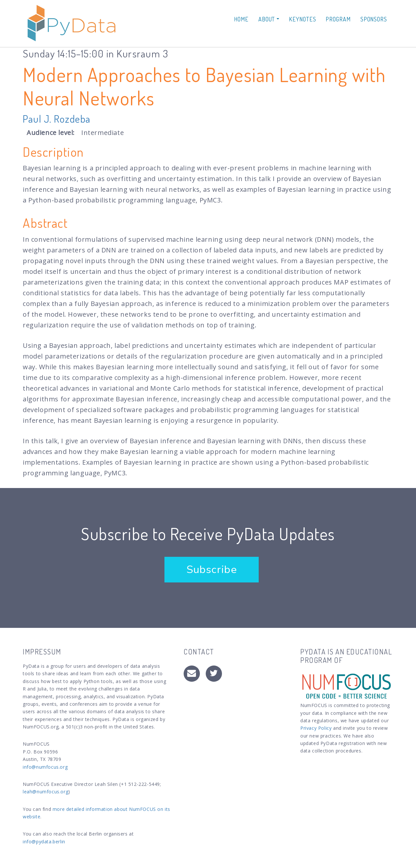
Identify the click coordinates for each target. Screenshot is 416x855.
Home (241, 19)
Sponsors (373, 19)
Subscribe (212, 569)
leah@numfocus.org (45, 791)
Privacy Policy (316, 728)
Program (338, 19)
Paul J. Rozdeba (57, 118)
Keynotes (302, 19)
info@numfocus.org (45, 767)
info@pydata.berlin (44, 841)
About (268, 19)
